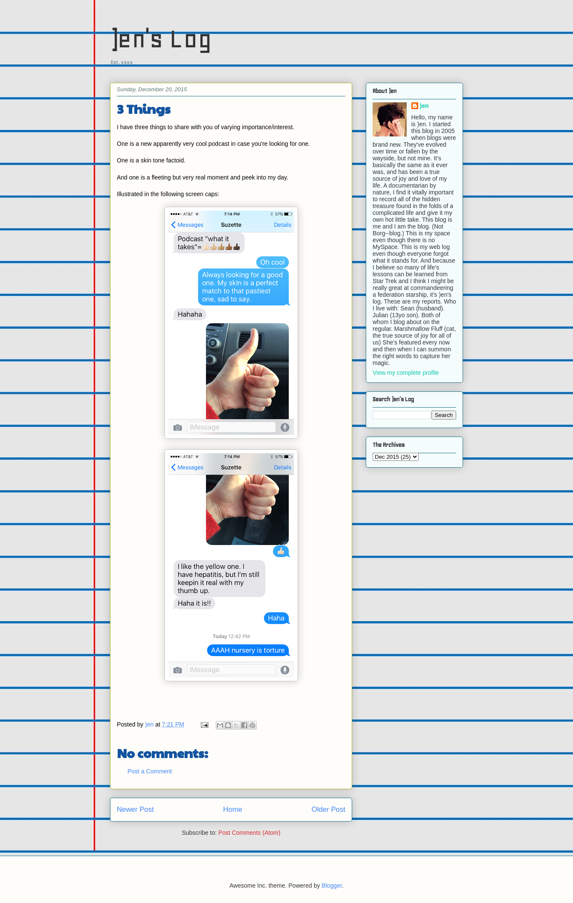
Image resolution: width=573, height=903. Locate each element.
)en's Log (161, 38)
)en (424, 105)
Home (232, 809)
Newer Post (135, 809)
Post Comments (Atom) (249, 832)
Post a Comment (149, 771)
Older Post (328, 809)
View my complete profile (406, 372)
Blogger (331, 885)
